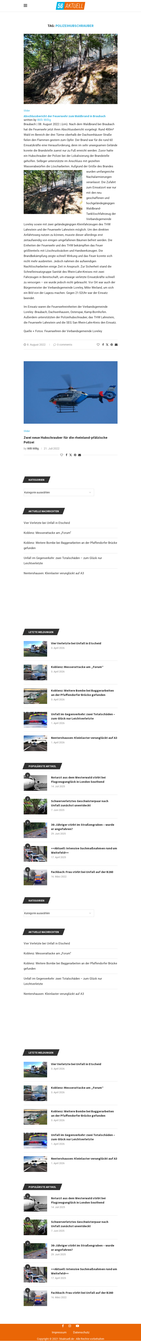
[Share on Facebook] (103, 344)
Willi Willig (44, 120)
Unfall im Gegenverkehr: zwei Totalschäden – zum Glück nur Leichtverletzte (83, 1234)
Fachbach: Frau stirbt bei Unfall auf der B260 (82, 921)
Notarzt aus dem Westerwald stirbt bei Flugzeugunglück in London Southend (78, 1298)
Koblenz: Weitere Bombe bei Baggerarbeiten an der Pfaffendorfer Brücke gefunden (82, 1211)
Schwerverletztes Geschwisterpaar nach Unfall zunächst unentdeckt (80, 1322)
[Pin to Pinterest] (111, 344)
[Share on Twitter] (107, 344)
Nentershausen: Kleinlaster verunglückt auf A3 (54, 1043)
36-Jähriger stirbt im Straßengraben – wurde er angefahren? (82, 876)
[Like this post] (98, 344)
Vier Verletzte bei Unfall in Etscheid (47, 992)
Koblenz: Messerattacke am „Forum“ (47, 1002)
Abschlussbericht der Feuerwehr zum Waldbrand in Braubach (65, 116)
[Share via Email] (116, 344)
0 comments (62, 344)
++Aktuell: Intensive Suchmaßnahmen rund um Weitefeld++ (84, 899)
